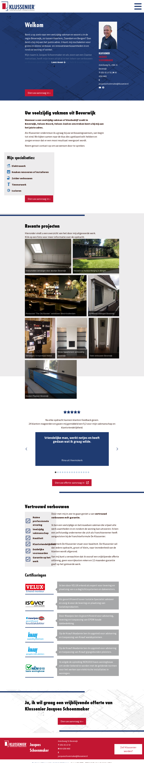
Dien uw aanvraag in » (39, 92)
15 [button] (90, 472)
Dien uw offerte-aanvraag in (72, 482)
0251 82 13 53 (105, 72)
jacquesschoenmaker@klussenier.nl (114, 83)
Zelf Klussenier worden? (128, 749)
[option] (72, 449)
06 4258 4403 (65, 748)
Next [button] (117, 449)
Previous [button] (26, 449)
